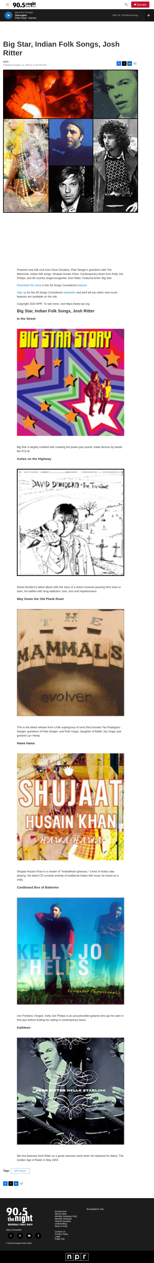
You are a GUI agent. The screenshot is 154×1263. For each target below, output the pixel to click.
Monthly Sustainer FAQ (66, 1216)
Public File (60, 1239)
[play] (8, 15)
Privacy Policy (61, 1234)
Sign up (21, 292)
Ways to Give (61, 1226)
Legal (57, 1236)
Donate (141, 4)
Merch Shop (60, 1214)
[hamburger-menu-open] (7, 5)
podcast (82, 285)
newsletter (69, 292)
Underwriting (61, 1224)
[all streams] (149, 15)
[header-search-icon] (126, 4)
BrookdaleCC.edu (95, 1209)
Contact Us (60, 1232)
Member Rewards (63, 1219)
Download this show (29, 285)
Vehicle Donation (63, 1221)
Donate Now (61, 1211)
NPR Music (20, 1171)
